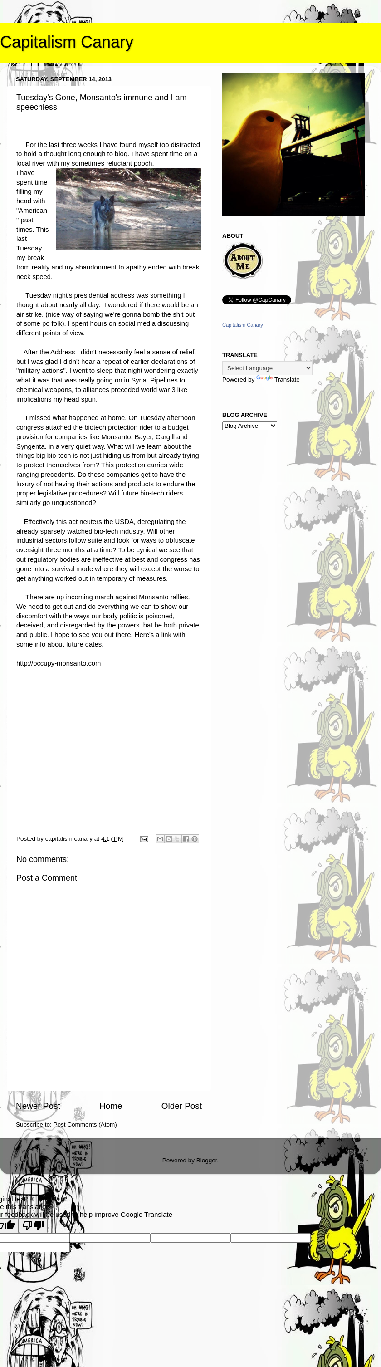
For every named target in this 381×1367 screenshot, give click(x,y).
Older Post (181, 1106)
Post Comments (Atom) (85, 1124)
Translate (278, 379)
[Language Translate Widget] (267, 368)
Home (110, 1106)
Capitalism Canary (66, 42)
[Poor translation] (33, 1225)
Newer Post (38, 1106)
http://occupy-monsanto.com (58, 663)
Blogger (206, 1160)
